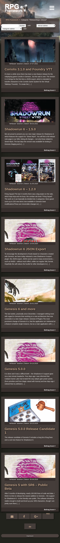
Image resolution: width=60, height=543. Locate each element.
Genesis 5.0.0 (15, 369)
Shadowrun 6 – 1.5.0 (20, 129)
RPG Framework (12, 20)
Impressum (30, 536)
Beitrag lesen (49, 90)
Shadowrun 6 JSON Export (25, 249)
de (30, 527)
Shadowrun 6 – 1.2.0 (20, 189)
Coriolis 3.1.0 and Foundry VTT (28, 69)
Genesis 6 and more (20, 309)
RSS (48, 514)
